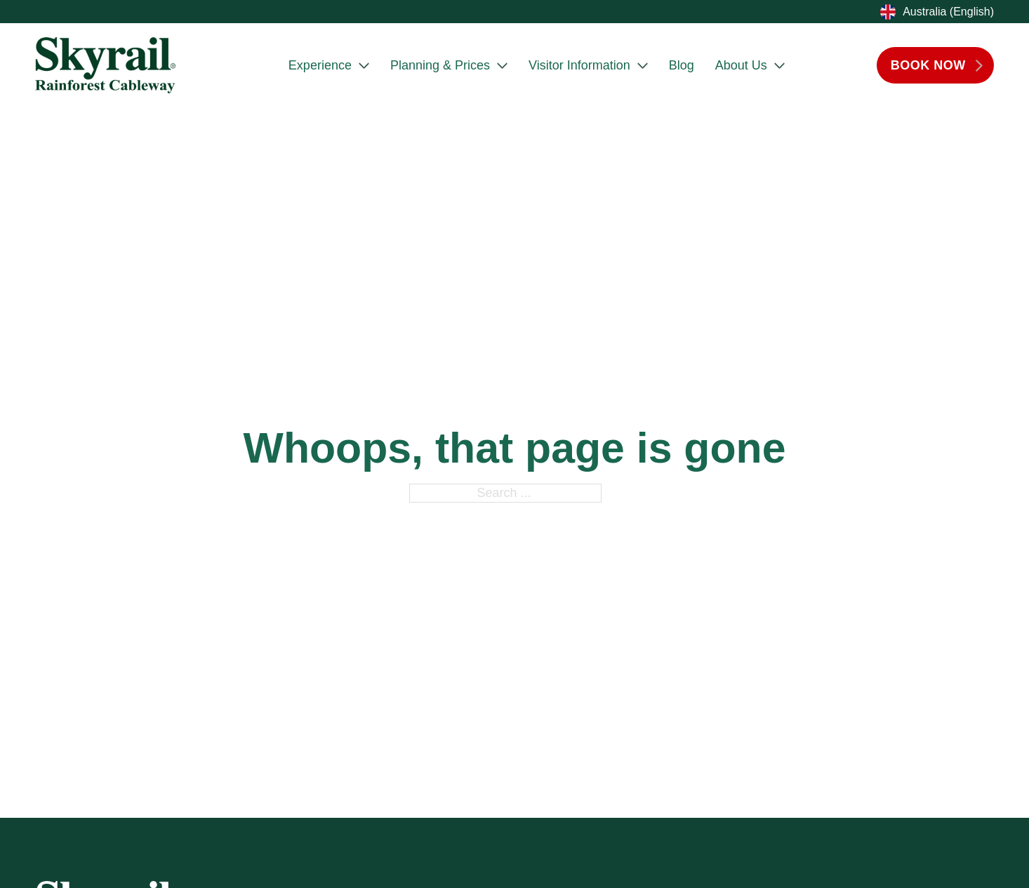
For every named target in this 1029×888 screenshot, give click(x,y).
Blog (681, 65)
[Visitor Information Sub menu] (642, 65)
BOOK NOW (938, 65)
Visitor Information (579, 65)
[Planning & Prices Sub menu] (502, 65)
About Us (741, 65)
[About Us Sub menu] (779, 65)
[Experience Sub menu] (364, 65)
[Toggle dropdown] (886, 12)
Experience (320, 65)
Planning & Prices (440, 65)
